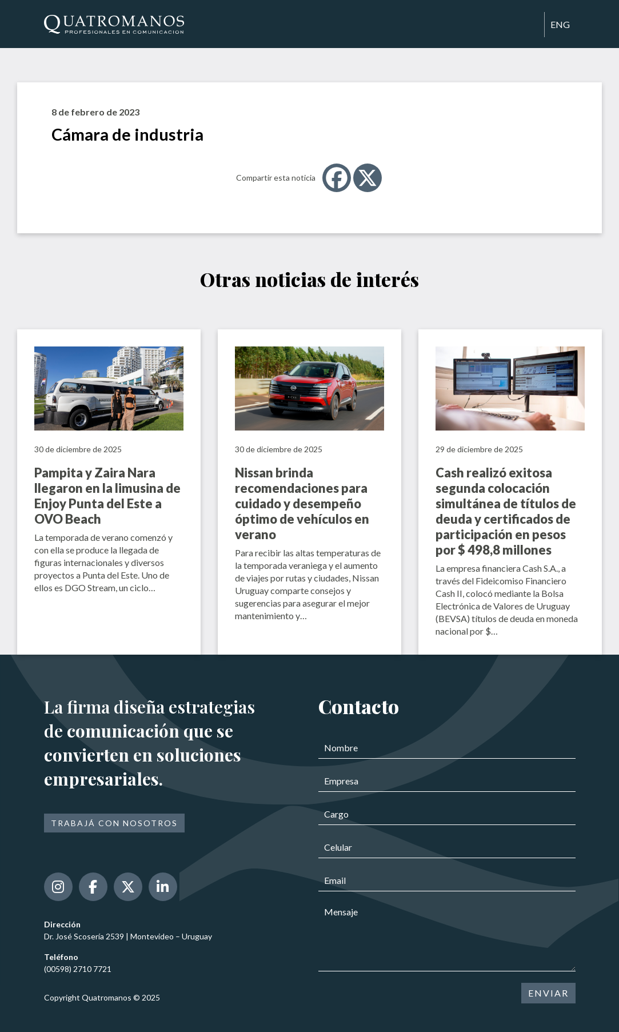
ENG (560, 24)
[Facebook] (336, 178)
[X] (367, 178)
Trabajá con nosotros (114, 823)
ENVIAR (548, 992)
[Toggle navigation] (530, 25)
